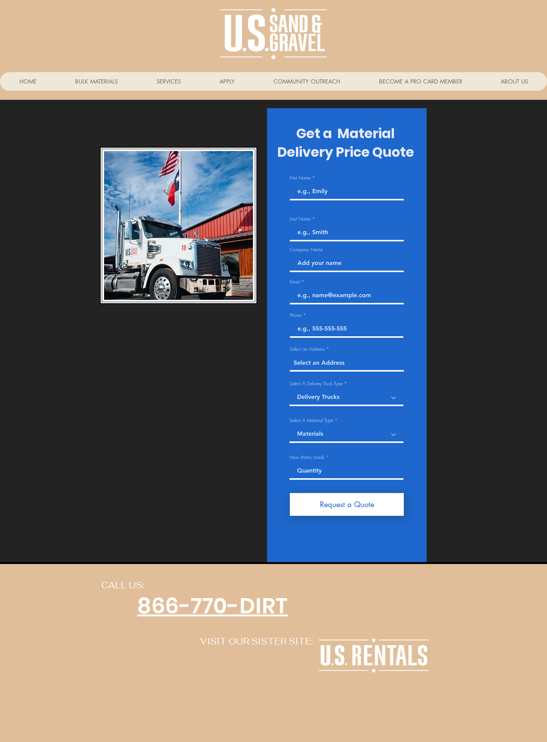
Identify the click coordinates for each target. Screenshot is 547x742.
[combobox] (347, 363)
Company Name (306, 249)
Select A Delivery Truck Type (316, 383)
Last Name (300, 219)
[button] (168, 81)
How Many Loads (307, 457)
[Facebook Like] (134, 702)
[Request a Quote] (347, 504)
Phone (296, 315)
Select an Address (307, 349)
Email (295, 282)
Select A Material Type (311, 420)
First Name (300, 178)
